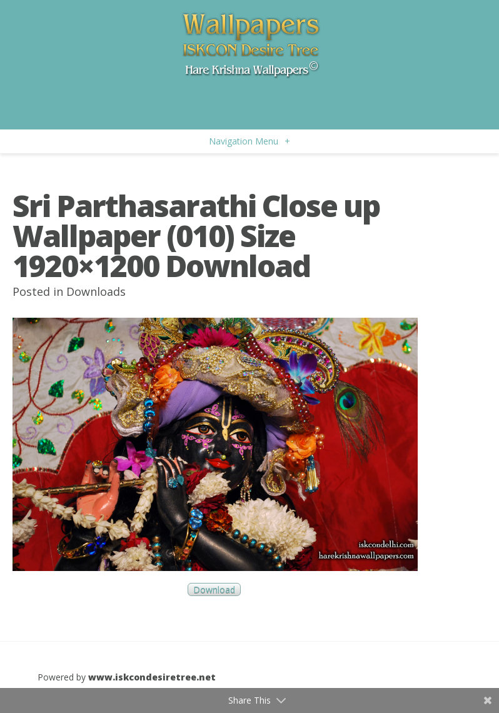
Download (214, 589)
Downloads (96, 291)
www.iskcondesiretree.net (152, 677)
